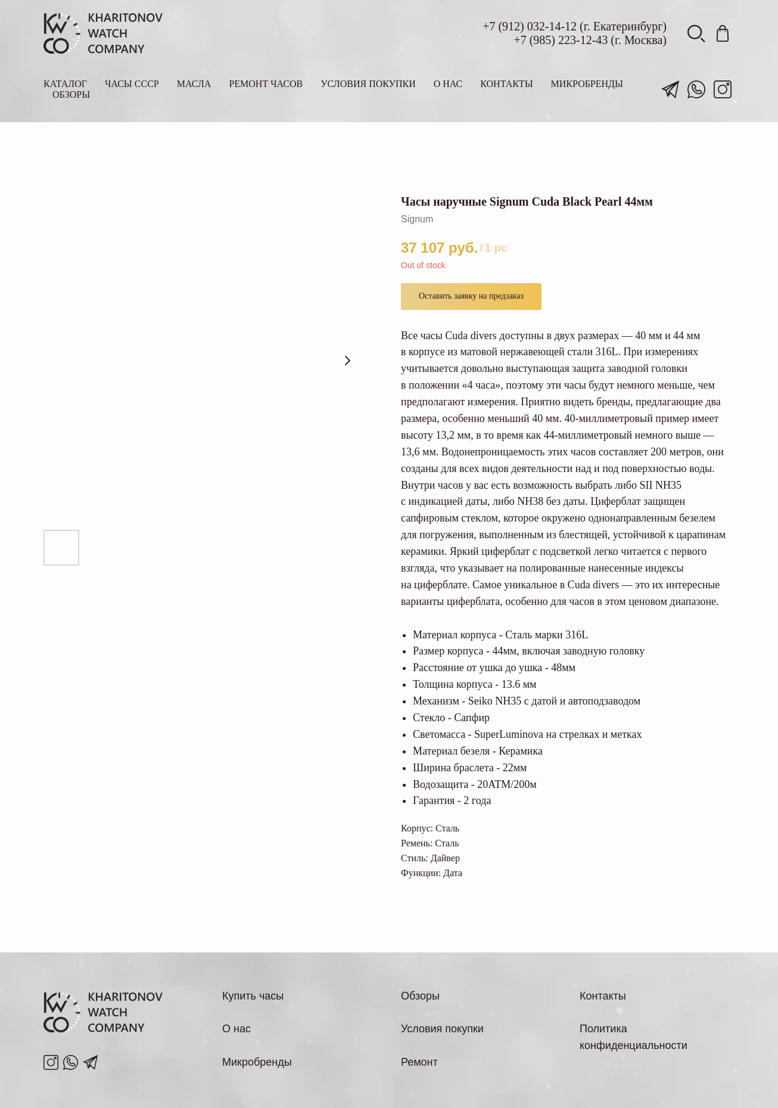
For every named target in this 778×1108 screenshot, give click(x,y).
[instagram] (723, 89)
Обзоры (71, 94)
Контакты (506, 84)
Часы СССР (132, 84)
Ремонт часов (266, 84)
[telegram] (670, 89)
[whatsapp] (696, 89)
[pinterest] (723, 33)
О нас (448, 84)
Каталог (65, 84)
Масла (194, 84)
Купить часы (253, 996)
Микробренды (587, 84)
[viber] (696, 33)
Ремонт (419, 1062)
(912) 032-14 (529, 26)
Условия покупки (367, 84)
